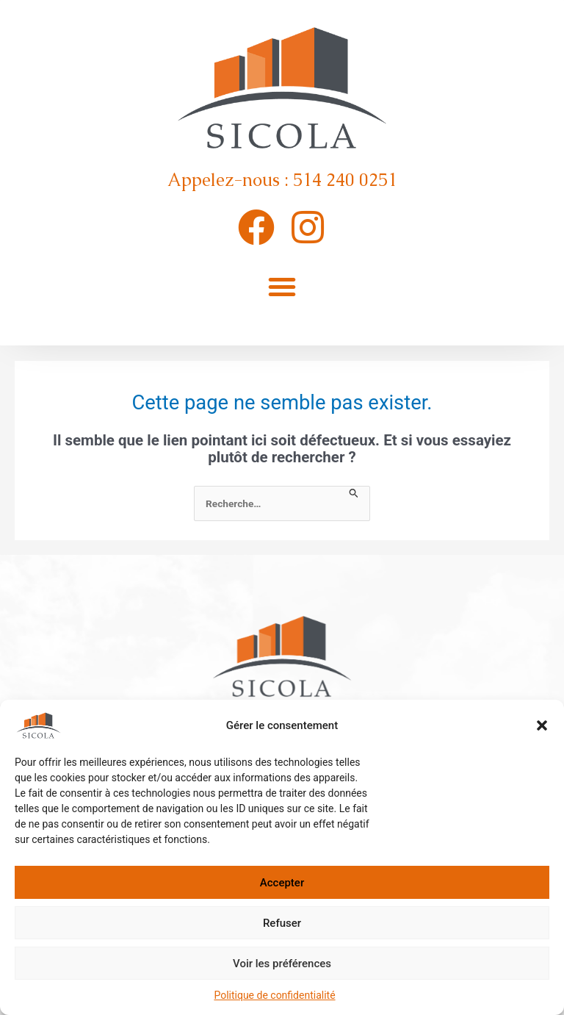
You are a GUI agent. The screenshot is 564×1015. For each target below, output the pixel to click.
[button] (542, 725)
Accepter (282, 882)
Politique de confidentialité (274, 995)
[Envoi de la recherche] (354, 494)
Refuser (282, 923)
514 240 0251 (345, 179)
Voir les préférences (282, 963)
